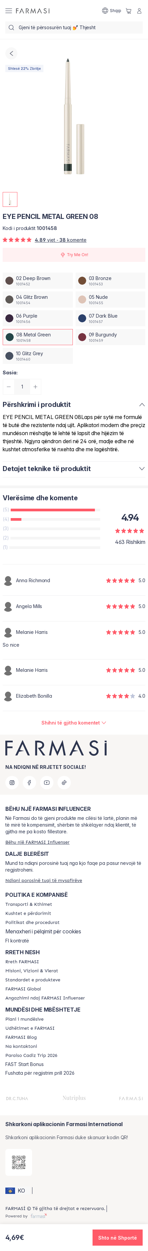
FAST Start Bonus (24, 1064)
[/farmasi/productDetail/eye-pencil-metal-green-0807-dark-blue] (111, 318)
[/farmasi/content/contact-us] (21, 1046)
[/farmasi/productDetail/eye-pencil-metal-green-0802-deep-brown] (38, 281)
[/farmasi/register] (37, 842)
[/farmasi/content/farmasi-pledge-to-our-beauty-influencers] (45, 998)
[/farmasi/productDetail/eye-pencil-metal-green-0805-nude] (111, 299)
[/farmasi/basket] (128, 10)
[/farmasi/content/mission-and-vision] (31, 971)
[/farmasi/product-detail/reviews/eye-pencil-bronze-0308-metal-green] (74, 723)
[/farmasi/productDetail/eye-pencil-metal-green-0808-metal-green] (38, 337)
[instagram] (12, 782)
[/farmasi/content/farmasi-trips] (30, 1028)
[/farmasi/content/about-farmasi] (22, 962)
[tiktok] (64, 782)
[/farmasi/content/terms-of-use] (28, 913)
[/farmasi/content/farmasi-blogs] (21, 1037)
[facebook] (29, 782)
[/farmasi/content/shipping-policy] (28, 904)
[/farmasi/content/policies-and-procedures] (32, 922)
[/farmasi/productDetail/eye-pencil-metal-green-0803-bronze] (111, 281)
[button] (17, 1191)
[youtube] (46, 782)
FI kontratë (17, 940)
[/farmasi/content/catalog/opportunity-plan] (24, 1019)
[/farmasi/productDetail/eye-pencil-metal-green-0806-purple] (38, 318)
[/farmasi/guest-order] (43, 880)
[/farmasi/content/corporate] (23, 989)
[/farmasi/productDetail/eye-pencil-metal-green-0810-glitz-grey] (38, 356)
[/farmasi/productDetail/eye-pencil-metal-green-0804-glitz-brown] (38, 299)
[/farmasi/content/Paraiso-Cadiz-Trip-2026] (31, 1055)
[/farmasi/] (32, 10)
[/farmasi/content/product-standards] (32, 980)
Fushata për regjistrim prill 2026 (40, 1073)
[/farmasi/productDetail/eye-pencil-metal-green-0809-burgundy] (111, 337)
